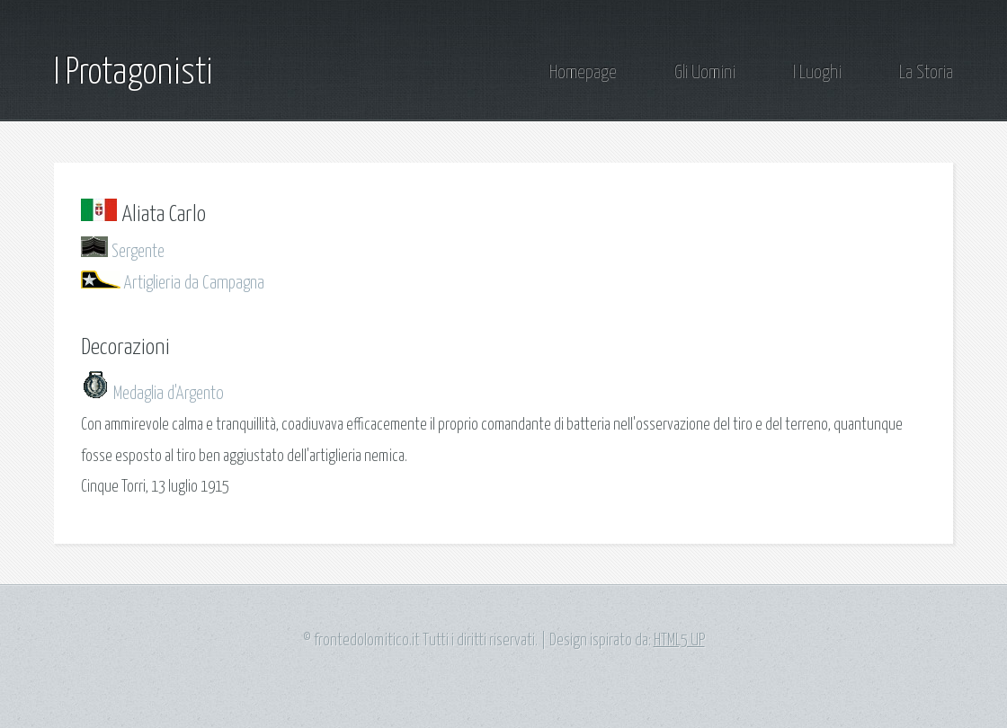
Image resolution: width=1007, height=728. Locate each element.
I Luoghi (817, 73)
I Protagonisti (133, 73)
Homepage (583, 73)
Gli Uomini (704, 73)
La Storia (926, 73)
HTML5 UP (679, 641)
